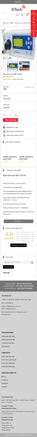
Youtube (4, 387)
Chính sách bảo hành (8, 363)
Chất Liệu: (6, 104)
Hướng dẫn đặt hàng (8, 336)
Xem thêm (18, 221)
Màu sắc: (6, 87)
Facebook (4, 383)
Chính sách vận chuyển (8, 360)
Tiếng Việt (18, 2)
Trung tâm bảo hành (8, 343)
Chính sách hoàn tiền (8, 339)
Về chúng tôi (5, 346)
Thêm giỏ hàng (10, 120)
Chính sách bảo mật (7, 356)
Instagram (4, 380)
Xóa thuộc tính (29, 87)
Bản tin (3, 376)
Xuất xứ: (5, 96)
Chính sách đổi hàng (8, 366)
